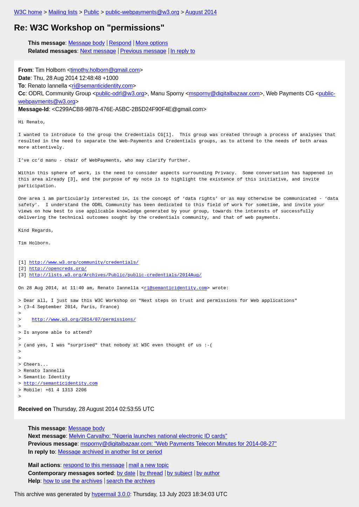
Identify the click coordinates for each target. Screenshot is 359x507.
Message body (86, 43)
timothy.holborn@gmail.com (105, 70)
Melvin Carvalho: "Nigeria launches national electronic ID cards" (148, 436)
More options (152, 43)
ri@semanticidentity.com (102, 86)
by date (126, 473)
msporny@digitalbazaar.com (224, 93)
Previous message (143, 51)
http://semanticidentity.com (61, 383)
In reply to (182, 51)
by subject (179, 473)
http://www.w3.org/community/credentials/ (83, 262)
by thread (151, 473)
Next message (98, 51)
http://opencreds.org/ (58, 269)
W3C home (28, 12)
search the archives (131, 481)
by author (208, 473)
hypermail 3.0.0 (111, 494)
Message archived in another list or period (110, 452)
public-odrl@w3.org (120, 93)
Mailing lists (62, 12)
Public (91, 12)
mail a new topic (149, 465)
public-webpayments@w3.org (142, 12)
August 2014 (201, 12)
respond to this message (93, 465)
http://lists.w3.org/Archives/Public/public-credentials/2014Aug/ (115, 275)
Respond (120, 43)
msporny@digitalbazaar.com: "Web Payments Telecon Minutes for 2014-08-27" (178, 444)
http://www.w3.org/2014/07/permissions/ (84, 320)
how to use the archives (72, 481)
